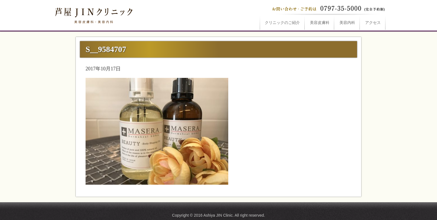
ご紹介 (282, 23)
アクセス (373, 23)
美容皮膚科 (319, 23)
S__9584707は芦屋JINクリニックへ (93, 14)
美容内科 (347, 23)
